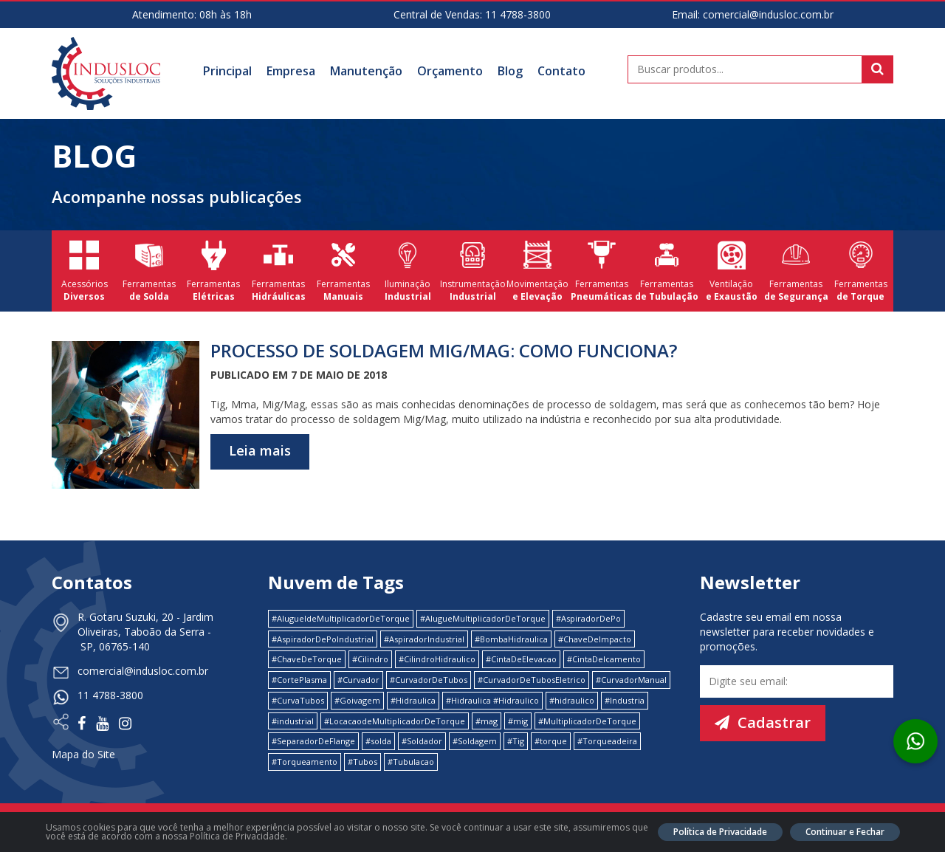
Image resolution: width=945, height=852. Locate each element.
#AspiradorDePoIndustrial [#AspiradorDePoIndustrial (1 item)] (323, 639)
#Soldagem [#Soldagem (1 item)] (475, 740)
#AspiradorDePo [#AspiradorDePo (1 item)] (588, 618)
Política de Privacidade (720, 831)
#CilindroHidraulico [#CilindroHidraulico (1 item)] (437, 658)
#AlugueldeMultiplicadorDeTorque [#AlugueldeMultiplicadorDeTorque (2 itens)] (341, 618)
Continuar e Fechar (844, 831)
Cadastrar (763, 722)
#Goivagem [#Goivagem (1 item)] (357, 700)
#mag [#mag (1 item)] (486, 720)
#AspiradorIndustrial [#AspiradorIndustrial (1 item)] (424, 639)
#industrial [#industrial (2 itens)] (293, 720)
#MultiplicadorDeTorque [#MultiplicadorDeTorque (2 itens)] (587, 720)
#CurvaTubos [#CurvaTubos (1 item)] (298, 700)
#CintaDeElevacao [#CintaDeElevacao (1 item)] (521, 658)
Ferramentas (149, 270)
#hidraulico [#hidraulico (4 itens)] (571, 700)
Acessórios (84, 270)
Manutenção (366, 71)
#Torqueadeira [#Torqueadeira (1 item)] (607, 740)
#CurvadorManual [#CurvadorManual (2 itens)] (631, 679)
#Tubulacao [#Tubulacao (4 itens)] (411, 761)
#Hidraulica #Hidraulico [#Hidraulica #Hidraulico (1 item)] (492, 700)
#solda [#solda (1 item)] (378, 740)
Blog (510, 71)
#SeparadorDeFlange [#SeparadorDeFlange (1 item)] (313, 740)
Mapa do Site (83, 754)
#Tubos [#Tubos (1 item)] (362, 761)
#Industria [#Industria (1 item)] (625, 700)
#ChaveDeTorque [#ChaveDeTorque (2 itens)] (307, 658)
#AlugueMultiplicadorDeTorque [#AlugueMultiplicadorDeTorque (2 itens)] (483, 618)
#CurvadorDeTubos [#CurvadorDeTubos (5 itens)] (428, 679)
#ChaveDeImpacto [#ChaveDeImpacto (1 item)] (594, 639)
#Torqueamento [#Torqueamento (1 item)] (304, 761)
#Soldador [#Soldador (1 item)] (422, 740)
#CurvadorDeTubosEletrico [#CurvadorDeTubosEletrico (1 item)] (531, 679)
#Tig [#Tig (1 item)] (515, 740)
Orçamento (450, 71)
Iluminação (408, 270)
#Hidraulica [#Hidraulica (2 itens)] (413, 700)
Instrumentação (472, 270)
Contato (561, 71)
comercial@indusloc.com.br (768, 14)
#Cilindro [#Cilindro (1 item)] (370, 658)
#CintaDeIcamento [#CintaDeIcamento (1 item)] (604, 658)
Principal (227, 71)
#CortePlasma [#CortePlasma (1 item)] (299, 679)
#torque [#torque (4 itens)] (551, 740)
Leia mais (260, 450)
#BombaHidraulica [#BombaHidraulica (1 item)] (511, 639)
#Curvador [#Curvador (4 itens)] (358, 679)
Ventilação (731, 270)
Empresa (291, 71)
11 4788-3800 (518, 14)
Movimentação (537, 270)
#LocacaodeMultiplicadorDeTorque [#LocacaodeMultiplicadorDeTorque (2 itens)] (394, 720)
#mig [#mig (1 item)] (518, 720)
